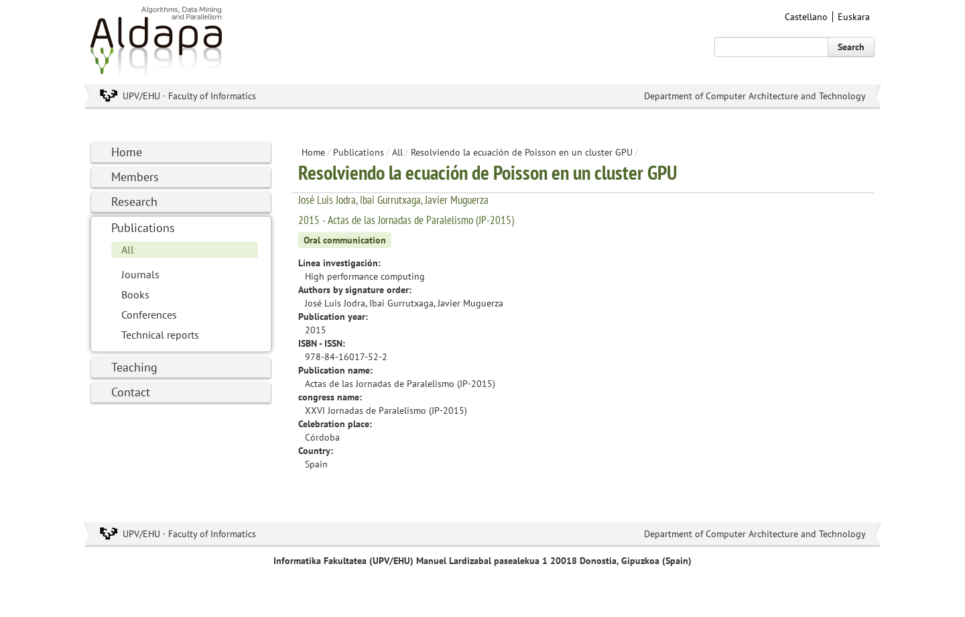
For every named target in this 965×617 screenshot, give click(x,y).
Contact (130, 392)
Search (851, 47)
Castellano (806, 16)
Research (134, 201)
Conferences (149, 314)
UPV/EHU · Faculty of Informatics (189, 96)
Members (135, 176)
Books (135, 294)
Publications (143, 227)
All (127, 249)
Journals (140, 274)
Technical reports (160, 334)
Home (126, 152)
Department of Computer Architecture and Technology (755, 96)
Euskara (854, 16)
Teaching (134, 367)
